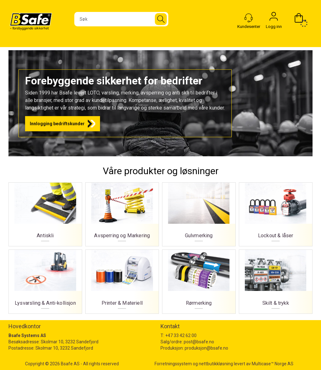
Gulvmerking (199, 212)
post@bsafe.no (199, 341)
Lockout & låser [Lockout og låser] (276, 212)
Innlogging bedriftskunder (57, 123)
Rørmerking (199, 279)
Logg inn (274, 18)
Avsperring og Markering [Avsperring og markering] (122, 212)
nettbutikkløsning (216, 363)
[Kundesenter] (249, 18)
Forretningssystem (173, 363)
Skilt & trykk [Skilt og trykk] (276, 279)
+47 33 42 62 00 (181, 335)
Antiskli (45, 212)
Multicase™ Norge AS (272, 363)
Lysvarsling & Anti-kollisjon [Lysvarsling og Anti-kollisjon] (45, 279)
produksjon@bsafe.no (206, 348)
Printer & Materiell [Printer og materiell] (122, 279)
